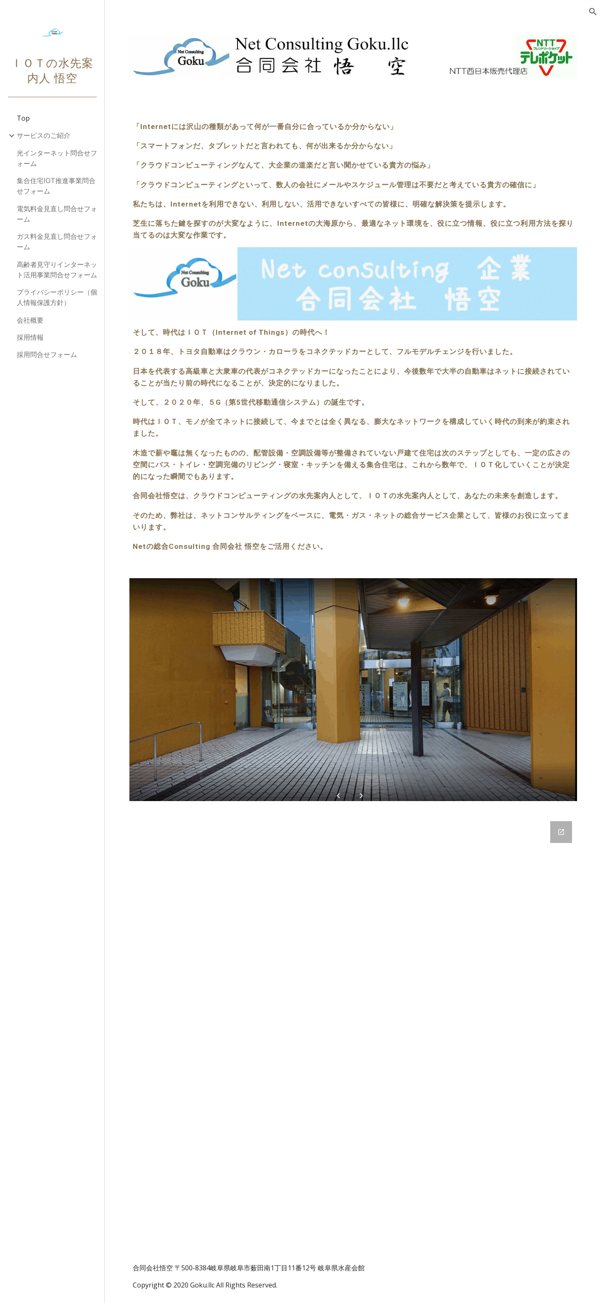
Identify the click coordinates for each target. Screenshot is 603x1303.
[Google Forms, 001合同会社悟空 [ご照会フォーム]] (354, 1030)
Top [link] (23, 118)
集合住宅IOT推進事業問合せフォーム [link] (56, 186)
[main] (354, 181)
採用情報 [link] (30, 337)
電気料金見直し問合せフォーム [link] (57, 214)
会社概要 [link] (30, 320)
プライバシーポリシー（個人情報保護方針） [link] (57, 297)
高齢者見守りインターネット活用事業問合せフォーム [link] (57, 269)
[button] (593, 12)
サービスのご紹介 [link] (43, 135)
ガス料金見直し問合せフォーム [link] (57, 241)
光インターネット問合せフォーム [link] (57, 158)
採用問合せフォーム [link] (47, 354)
